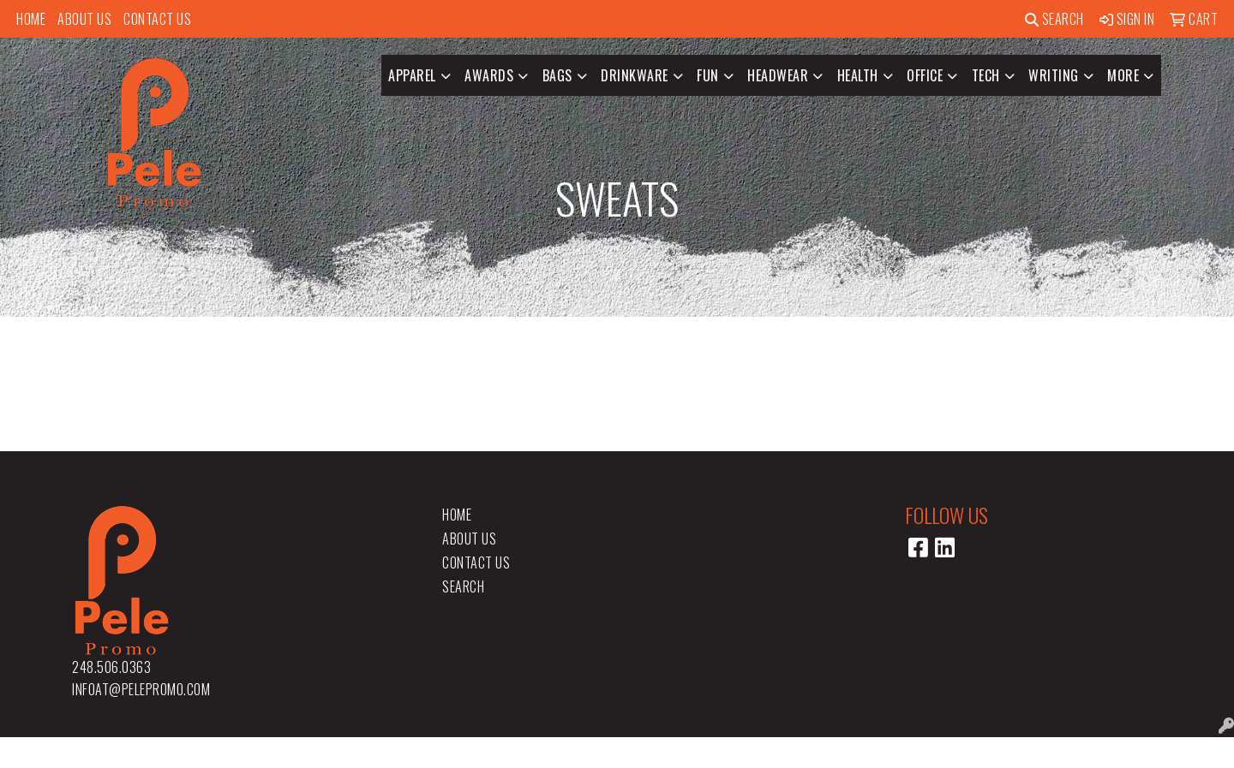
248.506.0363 (111, 667)
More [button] (1123, 75)
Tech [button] (986, 75)
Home (30, 19)
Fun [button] (708, 75)
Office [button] (925, 75)
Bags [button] (557, 75)
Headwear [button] (777, 75)
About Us (84, 19)
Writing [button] (1053, 75)
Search (1054, 19)
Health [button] (857, 75)
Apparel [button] (412, 75)
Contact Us (157, 19)
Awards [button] (488, 75)
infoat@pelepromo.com (141, 689)
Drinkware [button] (634, 75)
